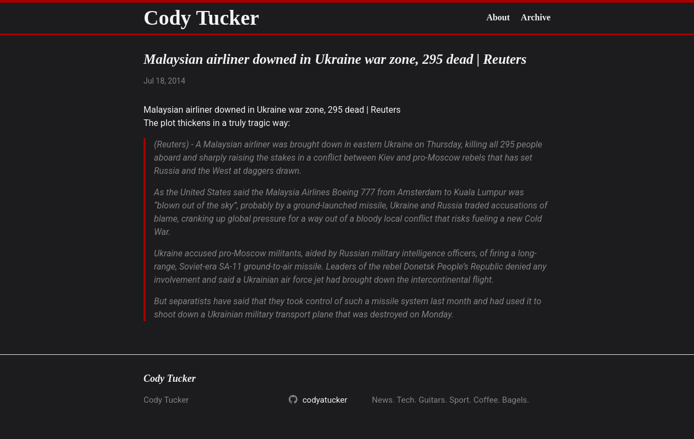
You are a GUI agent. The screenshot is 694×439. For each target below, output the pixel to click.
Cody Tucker (201, 17)
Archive (535, 17)
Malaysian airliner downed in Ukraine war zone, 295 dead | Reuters (272, 110)
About (498, 17)
